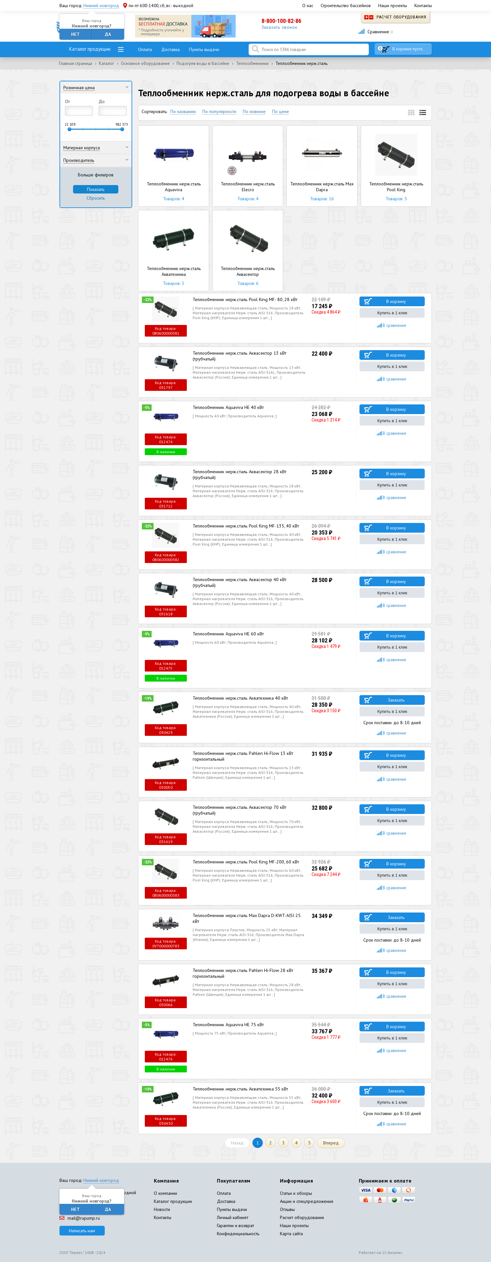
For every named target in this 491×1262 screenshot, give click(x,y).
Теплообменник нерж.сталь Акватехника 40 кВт (239, 698)
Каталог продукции (90, 49)
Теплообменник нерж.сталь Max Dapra (322, 166)
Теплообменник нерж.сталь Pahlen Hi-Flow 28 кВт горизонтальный (242, 972)
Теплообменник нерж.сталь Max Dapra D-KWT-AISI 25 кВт (246, 917)
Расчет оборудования (395, 17)
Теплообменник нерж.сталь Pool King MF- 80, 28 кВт (244, 299)
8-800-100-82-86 (281, 20)
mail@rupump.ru (79, 1217)
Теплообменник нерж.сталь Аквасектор (248, 250)
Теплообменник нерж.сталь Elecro (248, 166)
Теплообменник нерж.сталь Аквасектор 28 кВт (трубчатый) (238, 474)
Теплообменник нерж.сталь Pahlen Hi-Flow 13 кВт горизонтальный (242, 755)
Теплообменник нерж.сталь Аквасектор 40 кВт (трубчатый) (238, 582)
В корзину (396, 301)
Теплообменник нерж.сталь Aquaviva (174, 166)
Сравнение (375, 32)
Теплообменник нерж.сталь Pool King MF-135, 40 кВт (245, 525)
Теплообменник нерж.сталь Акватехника (174, 250)
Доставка (170, 49)
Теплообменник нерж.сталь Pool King (396, 166)
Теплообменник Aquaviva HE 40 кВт (228, 407)
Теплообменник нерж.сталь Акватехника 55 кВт (239, 1088)
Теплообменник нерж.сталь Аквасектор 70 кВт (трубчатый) (238, 810)
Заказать (396, 700)
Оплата (145, 49)
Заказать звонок (280, 27)
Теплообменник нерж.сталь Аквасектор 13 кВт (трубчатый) (238, 355)
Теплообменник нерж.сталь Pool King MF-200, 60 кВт (245, 861)
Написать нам (82, 1230)
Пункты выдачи (204, 49)
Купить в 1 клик (392, 312)
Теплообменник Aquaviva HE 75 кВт (228, 1024)
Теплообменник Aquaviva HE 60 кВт (228, 633)
